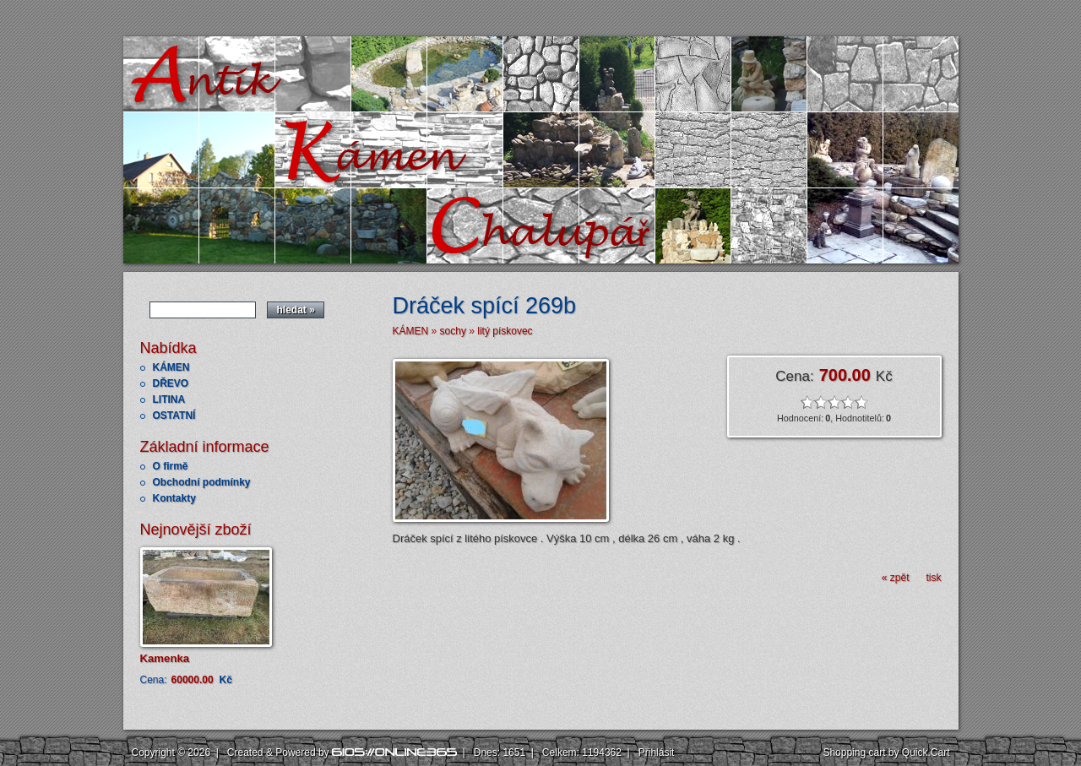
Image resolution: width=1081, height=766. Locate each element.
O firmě (170, 466)
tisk (934, 578)
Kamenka (165, 658)
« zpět (896, 578)
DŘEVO (171, 383)
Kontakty (174, 498)
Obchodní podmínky (202, 482)
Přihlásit (656, 752)
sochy (453, 331)
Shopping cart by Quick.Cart (886, 752)
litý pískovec (504, 331)
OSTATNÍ (174, 415)
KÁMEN (171, 367)
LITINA (169, 399)
